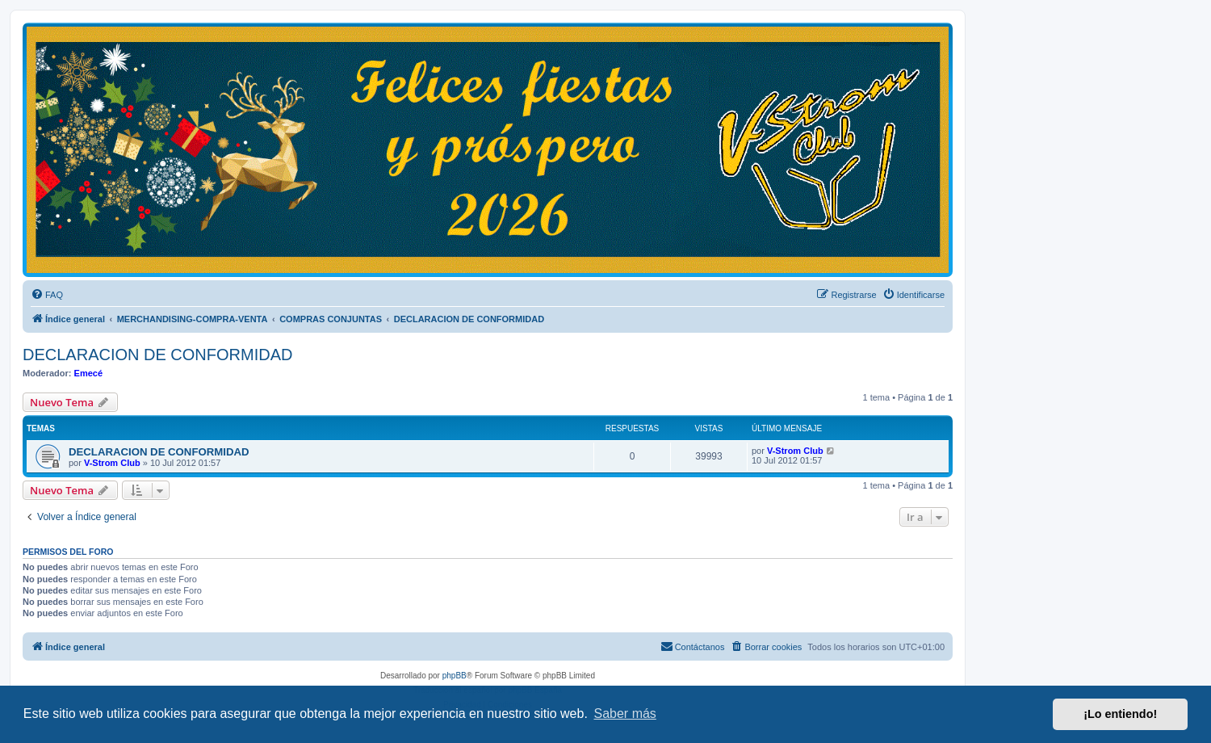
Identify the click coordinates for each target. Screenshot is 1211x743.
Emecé (88, 373)
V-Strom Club (112, 463)
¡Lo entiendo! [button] (1120, 713)
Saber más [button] (625, 713)
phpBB (454, 675)
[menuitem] (47, 294)
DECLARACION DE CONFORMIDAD (157, 354)
